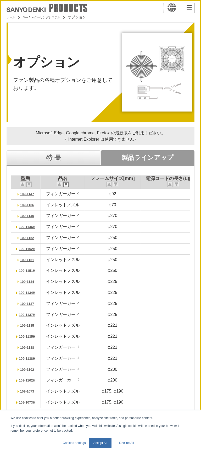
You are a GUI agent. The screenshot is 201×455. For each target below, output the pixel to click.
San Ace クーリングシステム (49, 17)
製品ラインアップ (148, 157)
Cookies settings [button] (74, 443)
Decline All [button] (126, 443)
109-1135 (29, 325)
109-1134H (29, 292)
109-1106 (29, 205)
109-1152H (29, 248)
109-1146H (29, 226)
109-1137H (29, 314)
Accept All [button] (100, 443)
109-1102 (29, 369)
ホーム (12, 17)
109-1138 (29, 347)
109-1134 (29, 281)
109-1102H (29, 380)
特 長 (53, 157)
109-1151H (29, 270)
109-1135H (29, 336)
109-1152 (29, 237)
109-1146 (29, 215)
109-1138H (29, 358)
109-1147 (29, 194)
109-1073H (29, 402)
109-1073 (29, 391)
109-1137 (29, 303)
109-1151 (29, 259)
